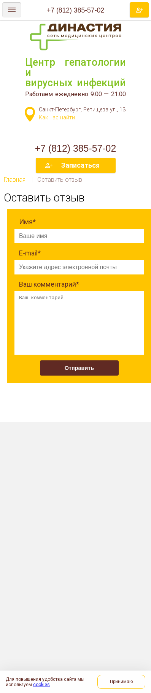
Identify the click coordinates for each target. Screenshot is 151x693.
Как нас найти (57, 117)
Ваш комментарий (49, 284)
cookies (41, 684)
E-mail (30, 253)
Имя (27, 222)
